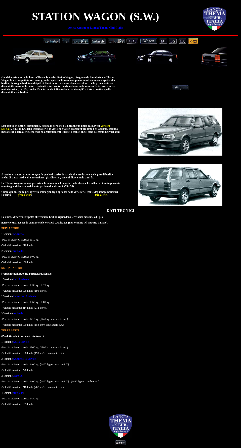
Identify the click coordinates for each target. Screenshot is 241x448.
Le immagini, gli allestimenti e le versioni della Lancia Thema (120, 49)
